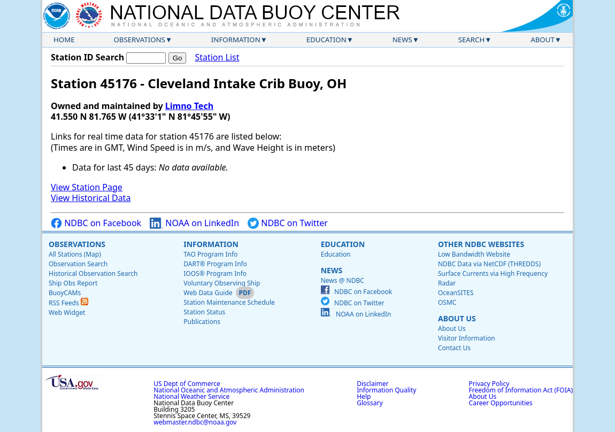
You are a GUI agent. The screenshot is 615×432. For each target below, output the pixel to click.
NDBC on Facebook (96, 223)
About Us (457, 318)
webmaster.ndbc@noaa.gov (194, 422)
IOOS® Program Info (215, 273)
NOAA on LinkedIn (194, 223)
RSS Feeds (68, 302)
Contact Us (454, 347)
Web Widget (67, 312)
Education (326, 39)
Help (364, 396)
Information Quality (386, 390)
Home (64, 39)
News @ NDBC (342, 280)
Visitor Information (466, 338)
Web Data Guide (207, 292)
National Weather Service (191, 396)
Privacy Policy (489, 383)
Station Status (204, 312)
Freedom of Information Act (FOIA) (521, 390)
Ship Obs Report (73, 283)
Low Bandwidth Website (474, 254)
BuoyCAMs (65, 292)
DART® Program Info (215, 263)
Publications (201, 321)
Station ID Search (87, 57)
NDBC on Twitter (288, 223)
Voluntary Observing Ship (221, 283)
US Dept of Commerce (186, 383)
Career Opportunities (501, 402)
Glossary (369, 402)
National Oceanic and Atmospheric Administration (228, 390)
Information (235, 39)
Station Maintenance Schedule (229, 302)
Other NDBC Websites (481, 244)
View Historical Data (90, 198)
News (402, 39)
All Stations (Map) (75, 254)
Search (471, 39)
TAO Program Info (210, 254)
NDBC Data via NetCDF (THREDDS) (489, 263)
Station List (217, 57)
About (543, 39)
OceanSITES (456, 292)
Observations (139, 39)
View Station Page (86, 187)
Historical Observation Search (93, 273)
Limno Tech (189, 106)
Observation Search (78, 263)
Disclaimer (372, 383)
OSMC (447, 302)
